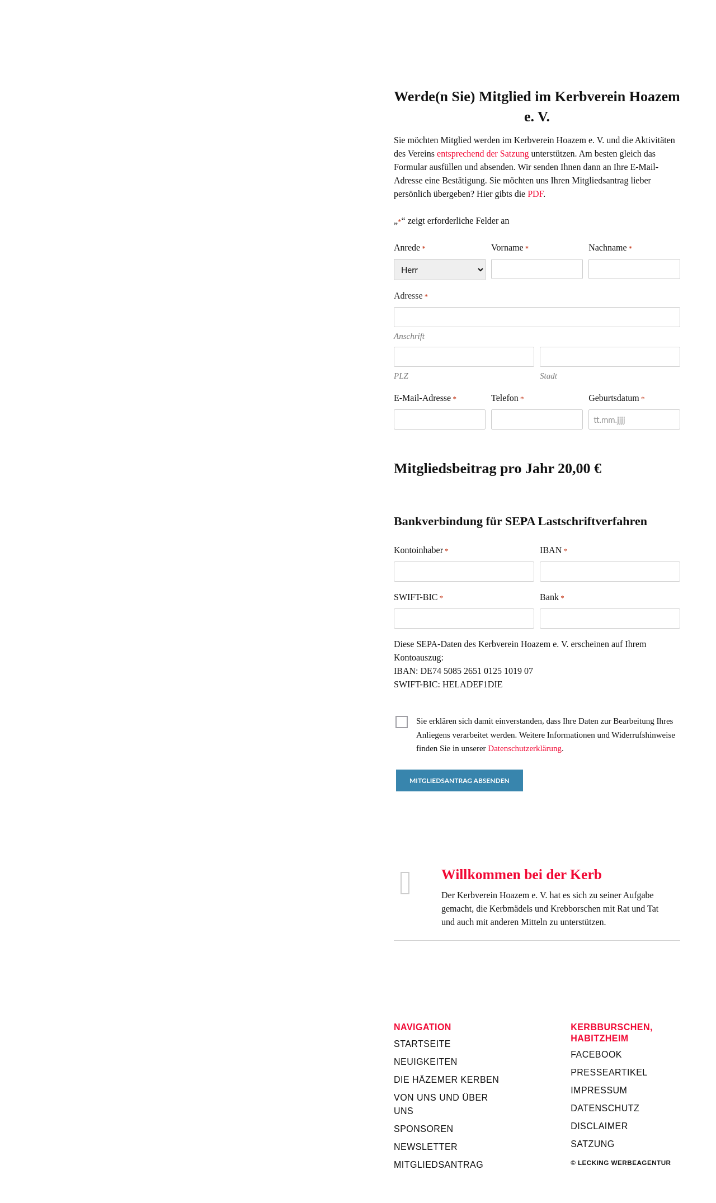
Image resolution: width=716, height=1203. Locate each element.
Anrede (410, 248)
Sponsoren (424, 1129)
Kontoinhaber (421, 550)
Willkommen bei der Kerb (521, 874)
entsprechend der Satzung (483, 153)
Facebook (596, 1054)
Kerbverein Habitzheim (537, 40)
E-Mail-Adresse (425, 398)
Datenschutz (605, 1108)
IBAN (553, 550)
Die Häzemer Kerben (446, 1079)
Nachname (610, 248)
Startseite (422, 1044)
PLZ (401, 375)
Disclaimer (599, 1126)
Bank (552, 597)
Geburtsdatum (616, 398)
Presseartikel (609, 1072)
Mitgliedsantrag (438, 1164)
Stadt (548, 375)
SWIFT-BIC (418, 597)
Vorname (510, 248)
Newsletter (426, 1147)
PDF (535, 194)
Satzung (593, 1144)
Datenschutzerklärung (525, 748)
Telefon (507, 398)
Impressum (599, 1090)
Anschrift (409, 336)
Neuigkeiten (426, 1062)
